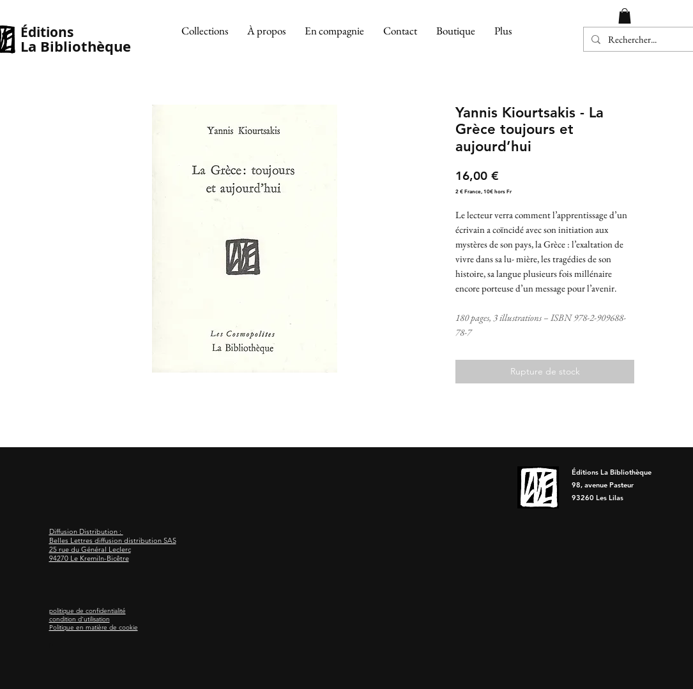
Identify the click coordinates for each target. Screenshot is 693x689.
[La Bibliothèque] (79, 46)
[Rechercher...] (641, 39)
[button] (205, 31)
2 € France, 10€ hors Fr (483, 191)
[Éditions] (76, 32)
